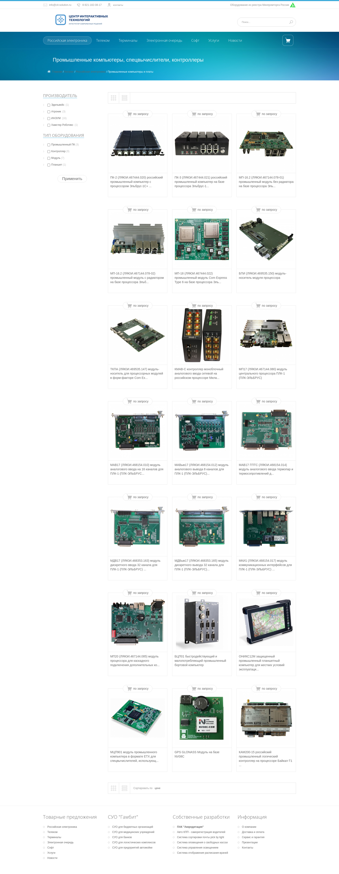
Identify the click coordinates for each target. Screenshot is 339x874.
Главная (57, 71)
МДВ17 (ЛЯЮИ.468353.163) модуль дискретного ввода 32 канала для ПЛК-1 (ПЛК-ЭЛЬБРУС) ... (135, 565)
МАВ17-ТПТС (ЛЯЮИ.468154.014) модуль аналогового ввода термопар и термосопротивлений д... (266, 469)
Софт (195, 40)
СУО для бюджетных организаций (132, 826)
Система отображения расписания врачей (202, 852)
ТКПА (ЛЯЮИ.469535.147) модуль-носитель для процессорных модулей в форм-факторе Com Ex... (136, 373)
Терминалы (128, 40)
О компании (249, 826)
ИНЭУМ (57, 118)
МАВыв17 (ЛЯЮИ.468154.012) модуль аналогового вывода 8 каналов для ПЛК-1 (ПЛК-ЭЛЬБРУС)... (201, 469)
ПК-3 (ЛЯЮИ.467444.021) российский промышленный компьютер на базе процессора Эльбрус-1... (200, 182)
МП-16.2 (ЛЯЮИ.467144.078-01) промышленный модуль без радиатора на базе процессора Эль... (266, 182)
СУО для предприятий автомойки (132, 847)
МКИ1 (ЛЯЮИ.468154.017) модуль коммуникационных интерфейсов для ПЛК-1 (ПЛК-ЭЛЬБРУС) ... (265, 565)
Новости (235, 40)
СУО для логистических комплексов (133, 842)
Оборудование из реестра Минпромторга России (259, 4)
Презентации (250, 842)
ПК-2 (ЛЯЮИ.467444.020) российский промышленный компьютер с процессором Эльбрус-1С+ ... (136, 182)
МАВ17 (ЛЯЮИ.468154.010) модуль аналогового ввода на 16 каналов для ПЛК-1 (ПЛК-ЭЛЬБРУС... (136, 469)
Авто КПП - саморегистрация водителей (201, 832)
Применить (72, 179)
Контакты (247, 847)
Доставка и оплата (253, 832)
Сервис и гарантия (253, 837)
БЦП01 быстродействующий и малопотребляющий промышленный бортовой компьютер (200, 661)
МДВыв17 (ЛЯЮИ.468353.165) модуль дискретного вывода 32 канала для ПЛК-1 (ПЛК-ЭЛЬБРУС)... (201, 565)
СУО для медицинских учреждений (133, 832)
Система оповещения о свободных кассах (202, 842)
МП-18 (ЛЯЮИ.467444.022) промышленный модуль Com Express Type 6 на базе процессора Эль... (200, 278)
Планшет (56, 164)
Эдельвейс (58, 104)
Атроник (56, 111)
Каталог (69, 71)
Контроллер (58, 151)
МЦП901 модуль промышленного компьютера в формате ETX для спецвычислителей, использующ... (134, 756)
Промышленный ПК (63, 144)
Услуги (213, 40)
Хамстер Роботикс (62, 124)
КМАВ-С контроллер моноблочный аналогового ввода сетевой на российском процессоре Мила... (198, 373)
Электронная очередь (164, 40)
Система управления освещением (197, 847)
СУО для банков (122, 837)
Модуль (55, 157)
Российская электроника (67, 40)
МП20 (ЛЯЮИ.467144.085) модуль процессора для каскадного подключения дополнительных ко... (135, 661)
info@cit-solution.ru (60, 4)
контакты (118, 5)
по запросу (141, 114)
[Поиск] (266, 22)
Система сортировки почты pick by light (200, 837)
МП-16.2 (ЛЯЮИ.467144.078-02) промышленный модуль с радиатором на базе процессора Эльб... (137, 278)
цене (157, 788)
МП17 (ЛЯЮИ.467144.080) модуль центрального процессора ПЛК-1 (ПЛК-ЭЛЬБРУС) (263, 373)
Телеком (103, 40)
